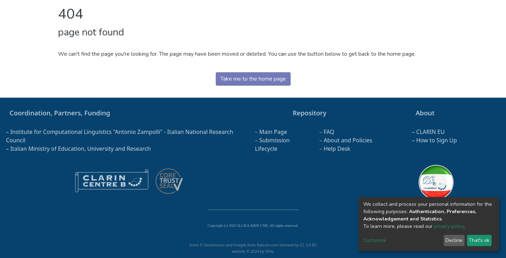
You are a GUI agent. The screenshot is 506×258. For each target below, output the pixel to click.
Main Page (273, 132)
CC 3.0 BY (308, 245)
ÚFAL (269, 251)
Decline (454, 240)
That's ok (479, 240)
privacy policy (449, 226)
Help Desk (337, 148)
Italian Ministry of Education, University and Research (80, 148)
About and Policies (348, 140)
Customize (374, 240)
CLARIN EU (430, 132)
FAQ (329, 132)
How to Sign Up (436, 140)
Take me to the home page (253, 79)
